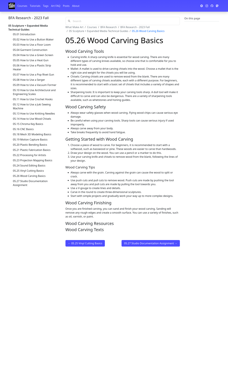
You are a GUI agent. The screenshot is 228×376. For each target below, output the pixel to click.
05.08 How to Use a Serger (29, 80)
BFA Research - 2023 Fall (28, 17)
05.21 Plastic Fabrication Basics (32, 150)
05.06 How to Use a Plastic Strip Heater (32, 67)
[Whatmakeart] (11, 6)
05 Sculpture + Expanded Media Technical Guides (98, 31)
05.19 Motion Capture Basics (30, 139)
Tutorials (35, 6)
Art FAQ (55, 6)
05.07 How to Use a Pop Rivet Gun (33, 74)
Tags (45, 6)
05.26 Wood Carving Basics (29, 176)
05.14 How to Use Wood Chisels (32, 119)
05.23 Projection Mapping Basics (32, 160)
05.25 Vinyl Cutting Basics (28, 170)
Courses (22, 6)
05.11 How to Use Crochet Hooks (33, 99)
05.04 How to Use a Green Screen (33, 55)
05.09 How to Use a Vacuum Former (34, 85)
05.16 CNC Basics (23, 129)
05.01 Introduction (24, 34)
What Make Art (74, 27)
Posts (66, 6)
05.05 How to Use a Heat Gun (31, 60)
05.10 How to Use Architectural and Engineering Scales (34, 92)
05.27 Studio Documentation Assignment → (150, 243)
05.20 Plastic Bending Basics (30, 145)
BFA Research (108, 27)
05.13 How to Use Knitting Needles (34, 113)
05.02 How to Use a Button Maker (33, 39)
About (75, 6)
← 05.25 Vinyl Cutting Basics (85, 243)
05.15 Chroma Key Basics (28, 124)
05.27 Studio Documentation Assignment (30, 183)
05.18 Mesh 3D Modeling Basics (32, 134)
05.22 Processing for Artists (29, 155)
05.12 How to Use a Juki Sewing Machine (32, 106)
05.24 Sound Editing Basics (29, 165)
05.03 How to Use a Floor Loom (32, 44)
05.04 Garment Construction (30, 50)
